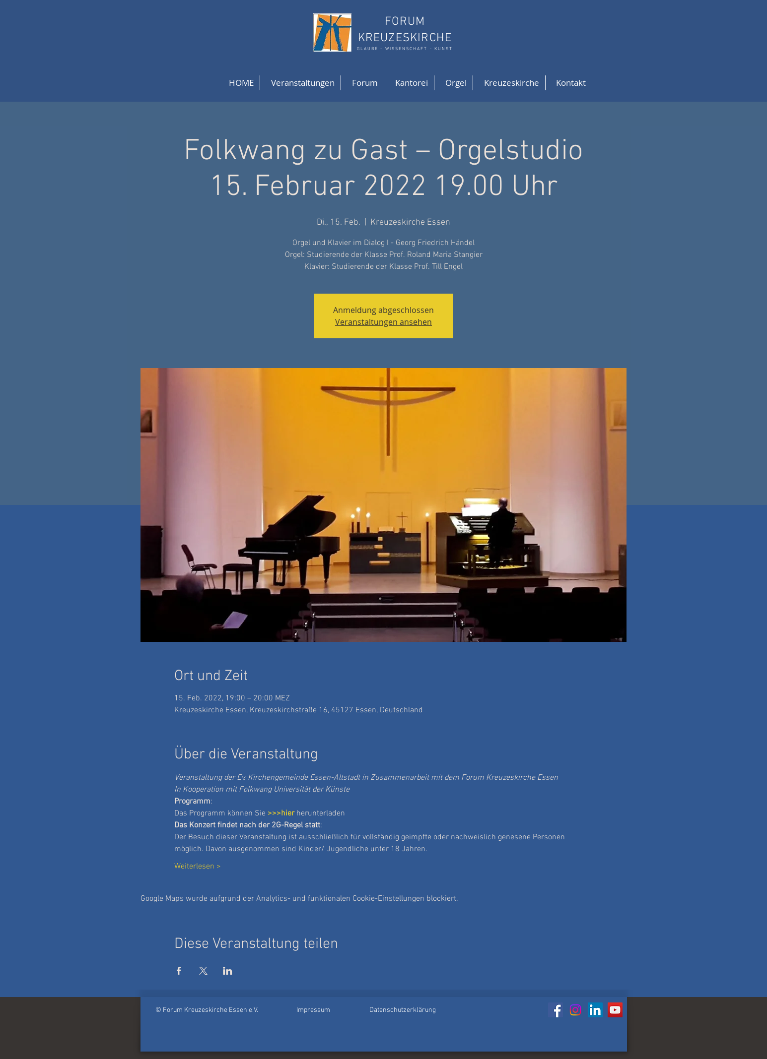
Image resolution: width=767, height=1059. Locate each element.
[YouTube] (615, 1009)
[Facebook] (555, 1009)
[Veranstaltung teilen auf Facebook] (179, 971)
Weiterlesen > (197, 867)
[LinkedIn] (595, 1009)
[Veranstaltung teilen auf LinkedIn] (227, 971)
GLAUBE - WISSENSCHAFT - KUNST (405, 49)
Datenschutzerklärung (402, 1010)
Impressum (313, 1010)
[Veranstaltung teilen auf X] (203, 971)
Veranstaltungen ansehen (383, 321)
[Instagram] (575, 1009)
